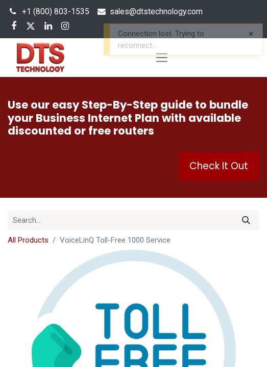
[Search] (246, 220)
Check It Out (218, 166)
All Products (28, 240)
